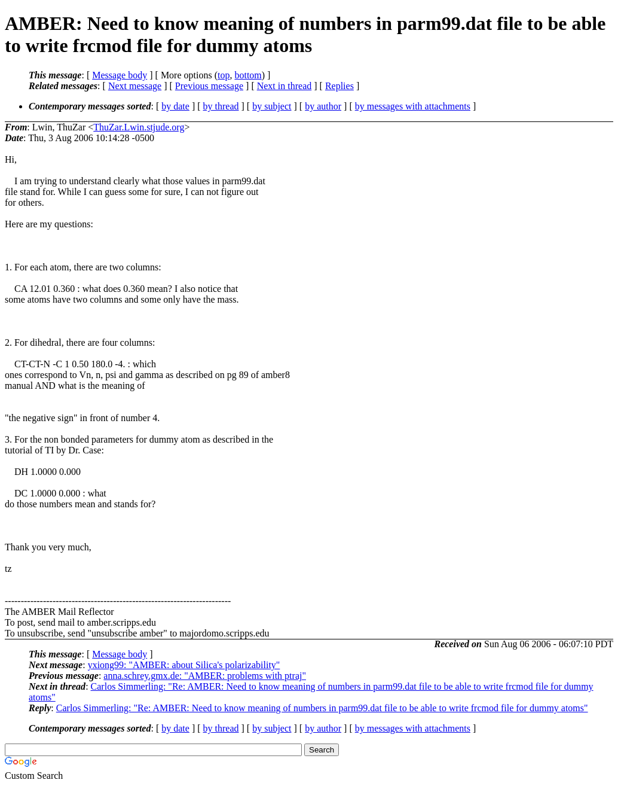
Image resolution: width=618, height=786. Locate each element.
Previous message (209, 86)
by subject (271, 106)
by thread (221, 106)
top (224, 75)
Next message (134, 86)
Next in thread (284, 86)
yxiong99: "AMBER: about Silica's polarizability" (184, 665)
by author (323, 106)
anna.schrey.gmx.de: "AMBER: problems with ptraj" (204, 676)
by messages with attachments (412, 106)
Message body (119, 75)
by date (175, 106)
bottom (247, 75)
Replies (339, 86)
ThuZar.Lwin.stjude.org (138, 127)
